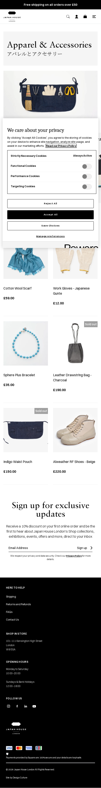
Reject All (50, 203)
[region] (50, 183)
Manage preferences (50, 236)
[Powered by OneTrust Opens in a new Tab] (80, 245)
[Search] (68, 16)
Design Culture (20, 777)
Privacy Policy (74, 555)
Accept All (51, 214)
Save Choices (50, 225)
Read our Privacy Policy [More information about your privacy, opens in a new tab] (61, 145)
